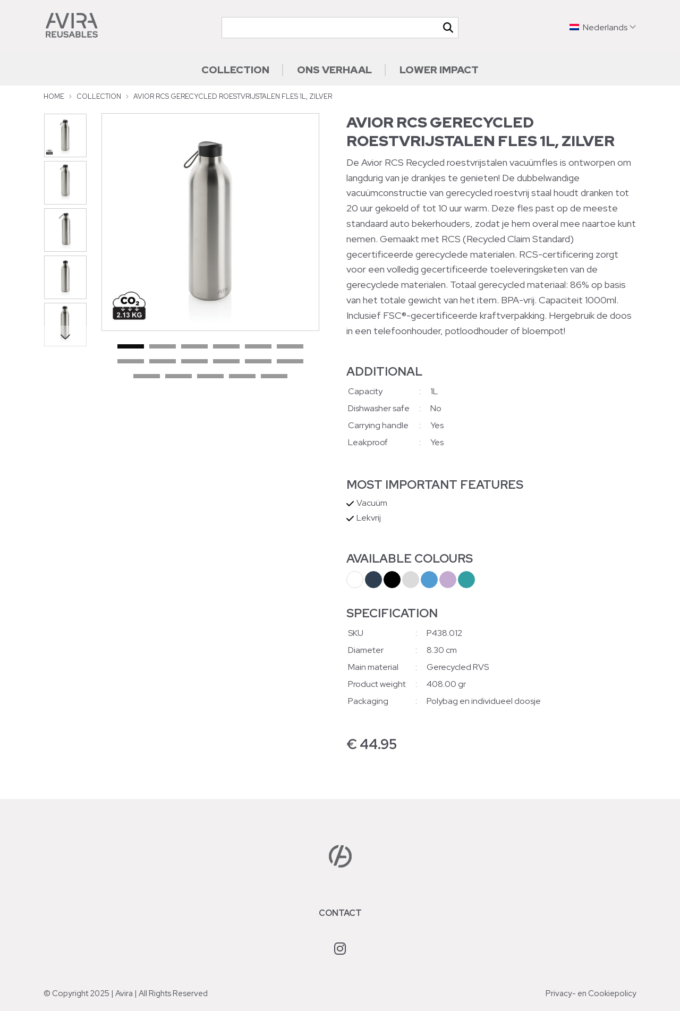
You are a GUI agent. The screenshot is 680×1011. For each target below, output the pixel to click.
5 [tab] (258, 347)
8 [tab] (162, 362)
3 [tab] (194, 347)
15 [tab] (210, 377)
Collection (235, 70)
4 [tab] (226, 347)
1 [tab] (130, 347)
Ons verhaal (334, 70)
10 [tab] (226, 362)
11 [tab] (258, 362)
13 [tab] (146, 377)
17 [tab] (274, 377)
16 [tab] (242, 377)
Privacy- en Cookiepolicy (591, 993)
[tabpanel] (210, 222)
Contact (340, 913)
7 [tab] (130, 362)
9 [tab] (194, 362)
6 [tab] (290, 347)
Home (54, 96)
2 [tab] (162, 347)
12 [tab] (290, 362)
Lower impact (439, 70)
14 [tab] (178, 377)
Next (65, 336)
